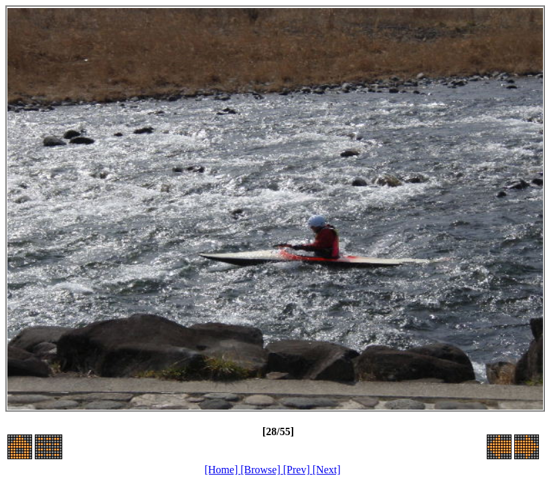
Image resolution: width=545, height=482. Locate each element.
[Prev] (298, 469)
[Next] (327, 469)
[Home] (222, 469)
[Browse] (261, 469)
